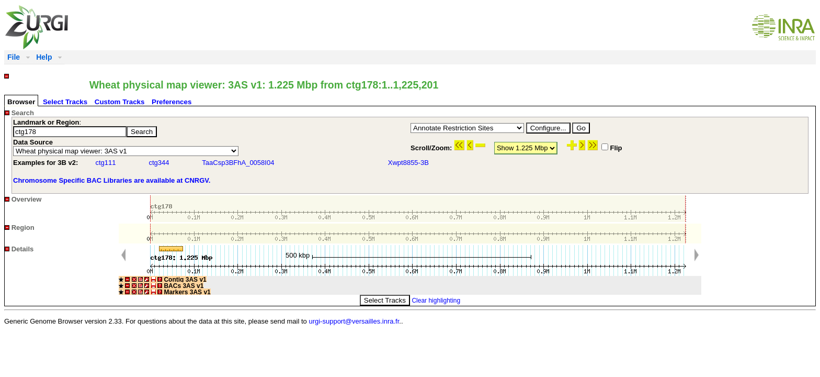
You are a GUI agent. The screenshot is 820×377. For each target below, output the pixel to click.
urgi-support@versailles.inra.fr (354, 321)
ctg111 (105, 163)
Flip (611, 148)
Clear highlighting (436, 300)
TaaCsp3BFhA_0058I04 (238, 163)
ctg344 (159, 163)
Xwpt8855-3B (408, 163)
